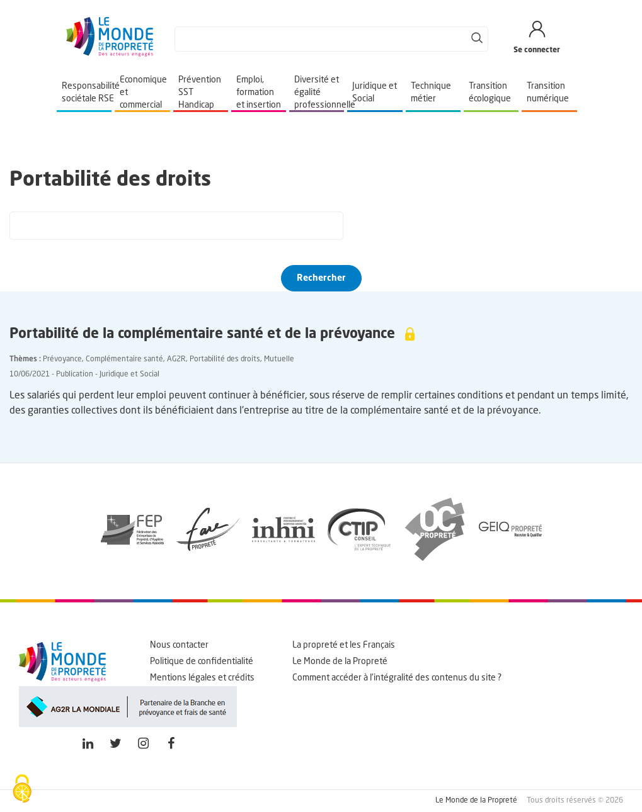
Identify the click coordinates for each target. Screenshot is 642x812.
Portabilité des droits (225, 359)
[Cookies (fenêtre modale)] (22, 790)
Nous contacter (179, 645)
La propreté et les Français (343, 645)
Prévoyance (62, 359)
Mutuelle (279, 359)
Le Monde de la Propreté (339, 661)
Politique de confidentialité (201, 661)
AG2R (176, 359)
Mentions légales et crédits (202, 678)
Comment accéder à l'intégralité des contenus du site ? (397, 678)
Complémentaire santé (124, 359)
